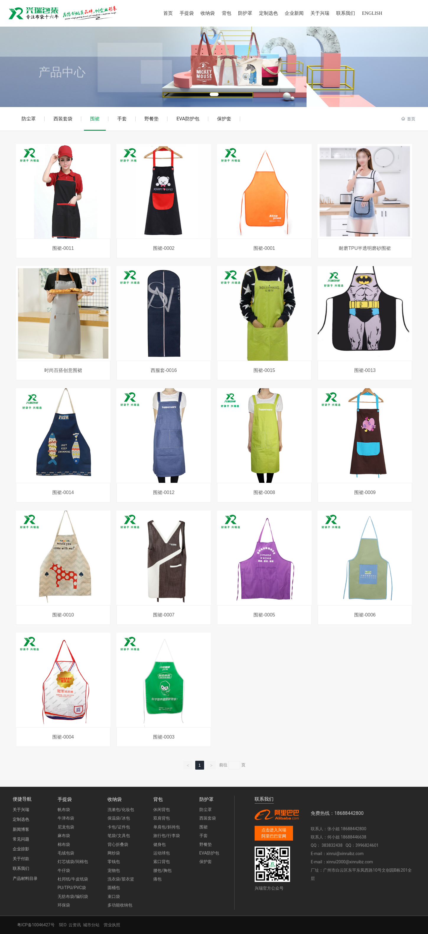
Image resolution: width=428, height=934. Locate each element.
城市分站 (91, 924)
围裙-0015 (264, 370)
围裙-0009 (365, 492)
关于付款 (21, 858)
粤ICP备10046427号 (36, 924)
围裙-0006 (365, 614)
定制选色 (21, 819)
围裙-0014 (63, 492)
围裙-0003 (164, 736)
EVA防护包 (187, 119)
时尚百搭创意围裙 (63, 370)
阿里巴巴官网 (273, 836)
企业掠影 (21, 848)
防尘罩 (29, 119)
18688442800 (354, 828)
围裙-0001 (264, 248)
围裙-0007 (164, 614)
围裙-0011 (63, 248)
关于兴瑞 (21, 809)
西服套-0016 (164, 370)
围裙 (95, 119)
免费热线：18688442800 (337, 813)
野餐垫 (151, 119)
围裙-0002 (164, 248)
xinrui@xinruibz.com (345, 853)
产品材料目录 (25, 878)
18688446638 (354, 837)
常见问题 (21, 839)
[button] (214, 94)
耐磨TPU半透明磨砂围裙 (365, 248)
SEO (62, 924)
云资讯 (75, 924)
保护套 (224, 119)
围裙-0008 (264, 492)
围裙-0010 (63, 614)
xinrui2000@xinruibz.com (349, 861)
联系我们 (21, 868)
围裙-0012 (164, 492)
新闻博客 (21, 829)
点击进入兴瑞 (273, 830)
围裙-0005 (264, 614)
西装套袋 (62, 119)
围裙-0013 (365, 370)
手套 (122, 119)
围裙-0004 (63, 736)
